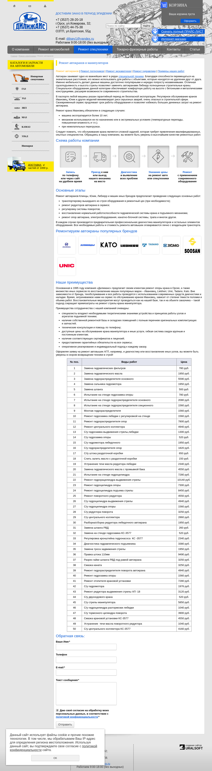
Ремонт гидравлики (144, 71)
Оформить (190, 20)
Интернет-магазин (173, 39)
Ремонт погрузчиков (92, 71)
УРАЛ (25, 136)
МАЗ (24, 117)
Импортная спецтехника (37, 78)
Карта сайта (45, 6)
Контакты (173, 49)
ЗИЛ (24, 107)
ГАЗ (24, 88)
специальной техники (131, 76)
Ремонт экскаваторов (118, 71)
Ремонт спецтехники (93, 49)
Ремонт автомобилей (53, 49)
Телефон (61, 654)
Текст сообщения (67, 680)
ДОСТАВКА (34, 164)
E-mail (60, 667)
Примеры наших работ (171, 71)
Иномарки (27, 145)
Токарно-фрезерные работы (137, 49)
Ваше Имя (63, 641)
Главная (14, 6)
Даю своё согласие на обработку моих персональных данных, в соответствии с (82, 713)
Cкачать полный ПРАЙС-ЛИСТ (182, 31)
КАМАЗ (26, 126)
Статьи (195, 49)
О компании (20, 49)
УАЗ (24, 98)
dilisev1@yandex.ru (80, 38)
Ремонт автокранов (67, 71)
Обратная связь (29, 6)
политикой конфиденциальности (77, 716)
